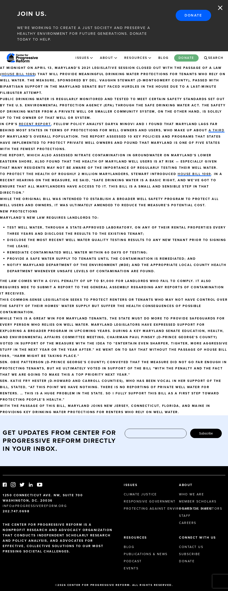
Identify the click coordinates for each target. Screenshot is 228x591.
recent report (35, 124)
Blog (163, 58)
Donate (193, 15)
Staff (185, 515)
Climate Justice (140, 494)
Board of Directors (200, 508)
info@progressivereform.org (35, 506)
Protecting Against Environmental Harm (168, 508)
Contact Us (191, 547)
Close (220, 7)
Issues (82, 58)
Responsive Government (150, 501)
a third (217, 130)
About (106, 58)
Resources (135, 58)
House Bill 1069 (18, 74)
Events (131, 568)
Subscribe (206, 433)
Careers (187, 523)
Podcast (133, 561)
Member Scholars (198, 501)
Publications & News (146, 554)
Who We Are (191, 494)
